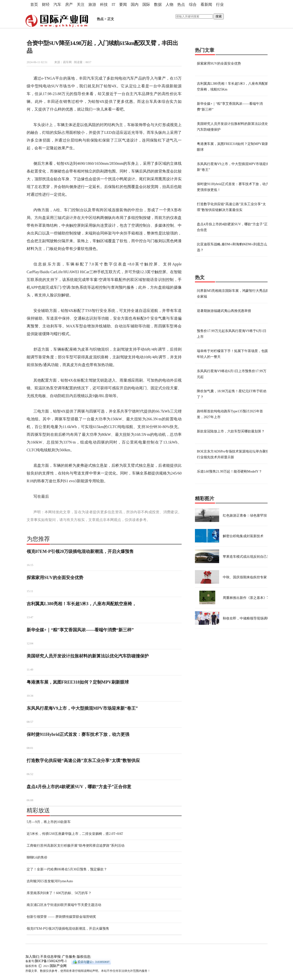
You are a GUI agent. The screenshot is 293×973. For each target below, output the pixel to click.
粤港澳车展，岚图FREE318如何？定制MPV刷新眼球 (78, 682)
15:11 (30, 591)
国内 (135, 4)
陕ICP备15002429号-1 (51, 961)
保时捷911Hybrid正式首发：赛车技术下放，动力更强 (78, 734)
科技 (104, 4)
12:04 (30, 643)
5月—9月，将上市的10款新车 (49, 822)
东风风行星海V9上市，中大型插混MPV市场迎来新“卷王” (82, 708)
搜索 (219, 16)
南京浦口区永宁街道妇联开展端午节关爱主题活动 (64, 905)
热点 (181, 4)
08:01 (30, 748)
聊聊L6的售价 (37, 857)
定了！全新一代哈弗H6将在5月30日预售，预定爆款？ (67, 869)
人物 (169, 4)
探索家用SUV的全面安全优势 (55, 577)
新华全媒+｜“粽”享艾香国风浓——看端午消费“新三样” (80, 629)
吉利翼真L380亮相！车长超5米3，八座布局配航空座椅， (81, 603)
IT (113, 4)
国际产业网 (58, 966)
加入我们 (32, 956)
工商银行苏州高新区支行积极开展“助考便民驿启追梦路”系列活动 (75, 845)
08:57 (30, 722)
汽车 (57, 4)
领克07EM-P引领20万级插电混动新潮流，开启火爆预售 (80, 551)
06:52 (30, 774)
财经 (46, 4)
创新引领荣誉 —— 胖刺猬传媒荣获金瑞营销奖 (61, 917)
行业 (220, 4)
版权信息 (83, 956)
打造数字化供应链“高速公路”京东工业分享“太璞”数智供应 (83, 760)
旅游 (92, 4)
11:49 (30, 669)
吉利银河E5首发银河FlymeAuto (50, 881)
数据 (158, 4)
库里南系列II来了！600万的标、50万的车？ (59, 893)
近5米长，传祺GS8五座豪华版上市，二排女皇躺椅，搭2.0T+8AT (75, 834)
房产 (69, 4)
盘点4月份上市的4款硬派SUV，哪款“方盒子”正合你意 (79, 786)
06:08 (30, 800)
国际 (146, 4)
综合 (193, 4)
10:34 (30, 695)
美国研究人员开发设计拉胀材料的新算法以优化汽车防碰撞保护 (88, 656)
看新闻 (206, 4)
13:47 (30, 617)
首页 (34, 4)
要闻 (123, 4)
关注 (81, 4)
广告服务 (69, 956)
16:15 (30, 565)
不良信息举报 (50, 956)
